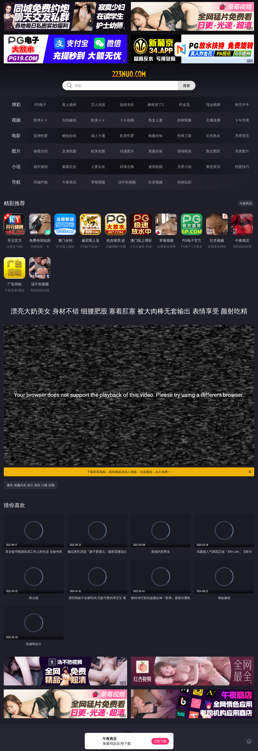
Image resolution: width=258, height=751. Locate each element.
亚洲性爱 (40, 135)
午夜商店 (69, 182)
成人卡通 (98, 135)
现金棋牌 (213, 104)
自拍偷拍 (69, 120)
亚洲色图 (69, 151)
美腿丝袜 (155, 151)
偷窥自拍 (40, 151)
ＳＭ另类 (242, 120)
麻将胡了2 (156, 104)
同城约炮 (40, 182)
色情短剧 (184, 182)
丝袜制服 (184, 120)
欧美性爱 (127, 135)
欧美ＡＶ (98, 120)
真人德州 (69, 104)
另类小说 (184, 166)
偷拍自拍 (69, 135)
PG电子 (40, 104)
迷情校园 (155, 166)
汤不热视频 (127, 182)
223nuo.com (129, 74)
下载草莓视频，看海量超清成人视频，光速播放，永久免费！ (169, 472)
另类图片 (242, 151)
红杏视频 (155, 182)
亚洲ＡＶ (40, 120)
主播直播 (213, 120)
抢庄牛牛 (242, 104)
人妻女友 (98, 166)
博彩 (16, 104)
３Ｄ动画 (127, 120)
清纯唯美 (184, 151)
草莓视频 (98, 182)
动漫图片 (127, 151)
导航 (16, 182)
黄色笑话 (213, 166)
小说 (16, 166)
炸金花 (184, 104)
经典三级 (184, 135)
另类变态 (242, 135)
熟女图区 (213, 151)
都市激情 (40, 166)
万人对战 (98, 104)
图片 (16, 151)
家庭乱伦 (69, 166)
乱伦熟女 (213, 135)
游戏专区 (127, 104)
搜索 (186, 85)
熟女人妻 (155, 120)
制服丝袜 (155, 135)
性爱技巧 (242, 166)
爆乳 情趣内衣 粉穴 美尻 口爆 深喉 (30, 485)
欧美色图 (98, 151)
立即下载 (160, 741)
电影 (16, 135)
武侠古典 (127, 166)
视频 (16, 120)
